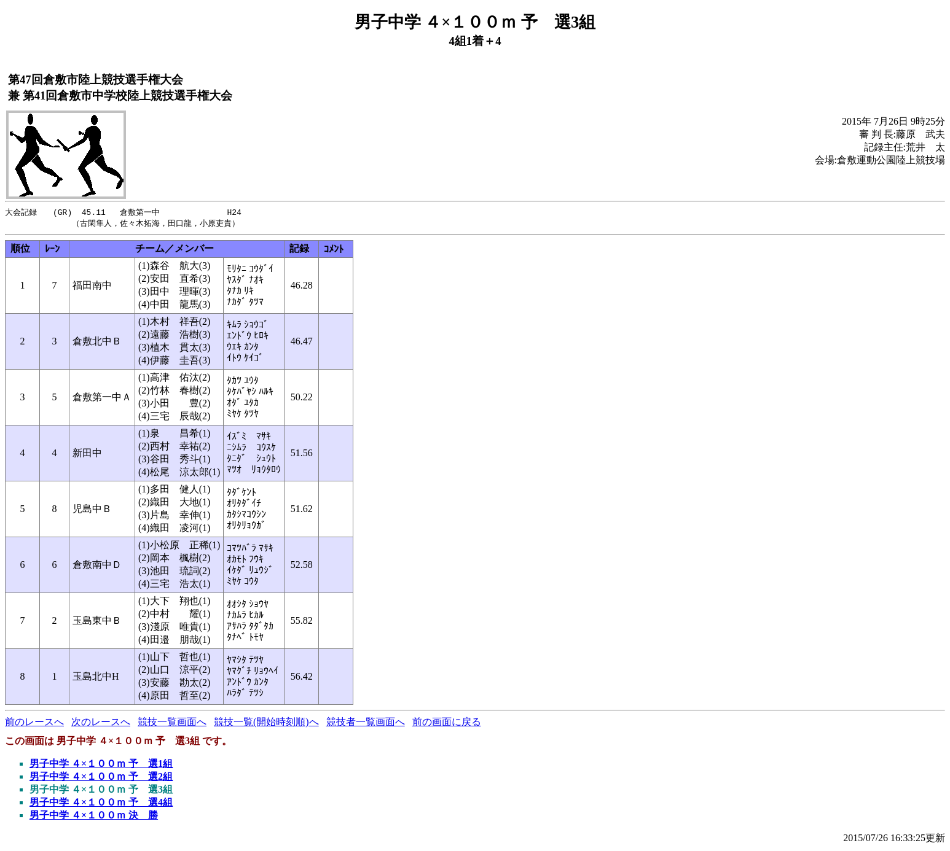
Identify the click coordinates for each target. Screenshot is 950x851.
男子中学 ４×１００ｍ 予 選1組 (101, 765)
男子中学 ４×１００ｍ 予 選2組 (101, 777)
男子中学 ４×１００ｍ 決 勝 (93, 816)
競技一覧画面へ (172, 723)
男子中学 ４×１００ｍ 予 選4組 (101, 803)
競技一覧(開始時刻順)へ (266, 723)
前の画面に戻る (446, 723)
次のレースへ (100, 723)
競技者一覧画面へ (365, 723)
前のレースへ (34, 723)
